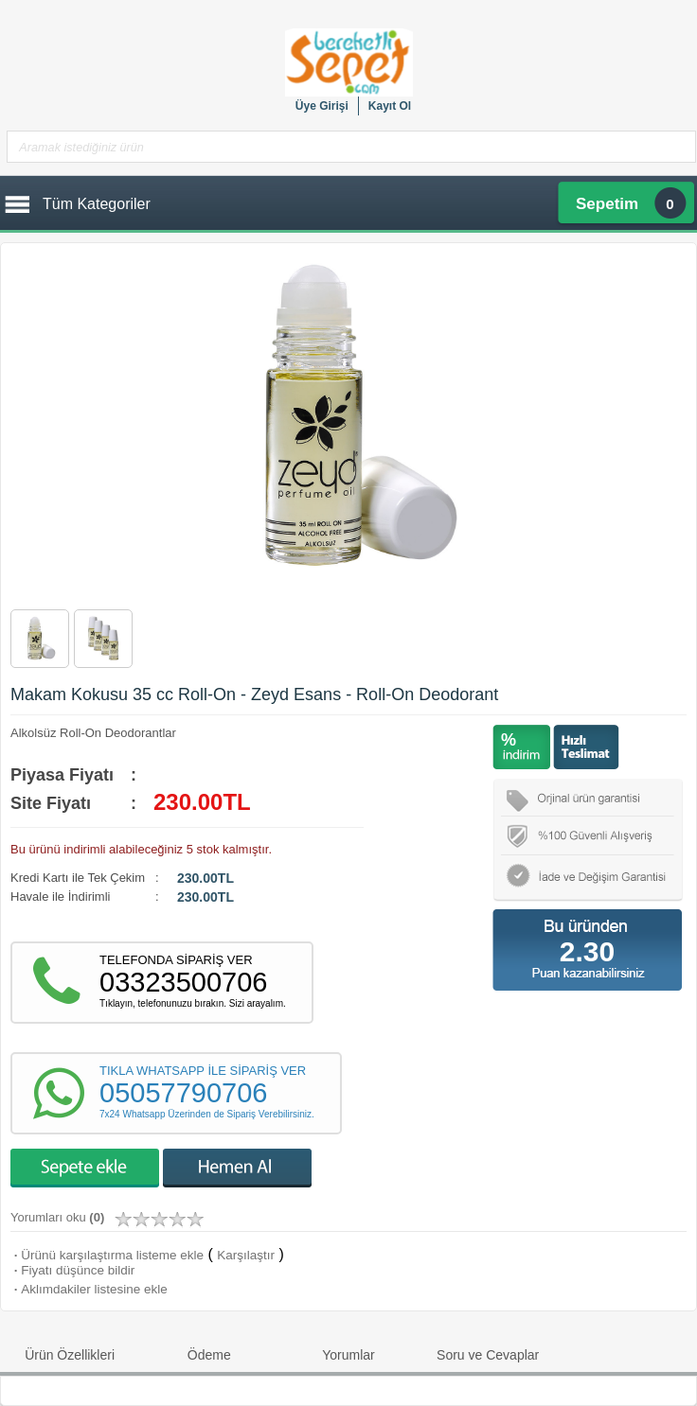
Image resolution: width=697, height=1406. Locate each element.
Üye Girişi (321, 106)
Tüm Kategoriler (97, 204)
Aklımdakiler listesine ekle (89, 1289)
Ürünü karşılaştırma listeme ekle (107, 1255)
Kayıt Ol (389, 106)
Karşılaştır (246, 1255)
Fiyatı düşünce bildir (72, 1270)
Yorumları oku (57, 1217)
